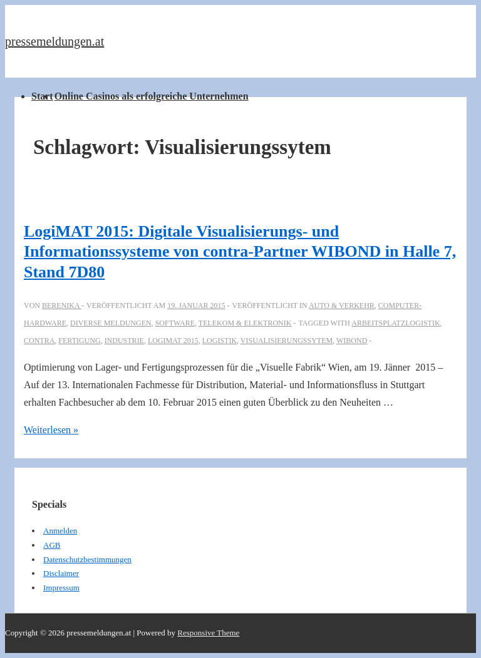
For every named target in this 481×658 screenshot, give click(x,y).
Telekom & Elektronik (245, 323)
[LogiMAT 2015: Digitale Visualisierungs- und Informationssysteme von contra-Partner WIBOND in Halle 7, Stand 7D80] (196, 305)
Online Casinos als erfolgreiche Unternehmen (151, 96)
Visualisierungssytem (286, 340)
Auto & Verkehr (342, 305)
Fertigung (79, 340)
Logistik (219, 340)
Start (42, 96)
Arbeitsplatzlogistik (395, 323)
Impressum (61, 587)
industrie (124, 340)
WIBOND (351, 340)
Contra (39, 340)
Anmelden (60, 530)
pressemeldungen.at (54, 41)
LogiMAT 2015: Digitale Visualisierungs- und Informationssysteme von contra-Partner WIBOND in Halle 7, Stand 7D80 (240, 251)
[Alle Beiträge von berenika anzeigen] (61, 305)
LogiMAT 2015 (173, 340)
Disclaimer (61, 573)
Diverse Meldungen (111, 323)
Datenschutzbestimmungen (87, 559)
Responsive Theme (208, 632)
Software (175, 323)
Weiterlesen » (51, 429)
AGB (51, 545)
